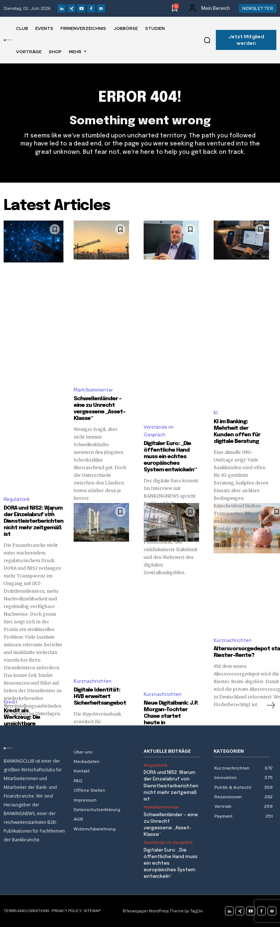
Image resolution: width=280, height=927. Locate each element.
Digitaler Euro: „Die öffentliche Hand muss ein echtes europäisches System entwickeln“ (170, 457)
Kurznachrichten (93, 681)
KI (216, 413)
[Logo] (8, 40)
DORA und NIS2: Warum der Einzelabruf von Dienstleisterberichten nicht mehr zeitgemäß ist (33, 521)
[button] (207, 40)
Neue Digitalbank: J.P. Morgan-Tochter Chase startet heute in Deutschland (171, 716)
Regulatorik (17, 499)
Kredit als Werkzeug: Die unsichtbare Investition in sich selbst (27, 724)
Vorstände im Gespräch (159, 431)
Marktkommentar (93, 390)
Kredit (11, 702)
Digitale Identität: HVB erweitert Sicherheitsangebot (100, 696)
